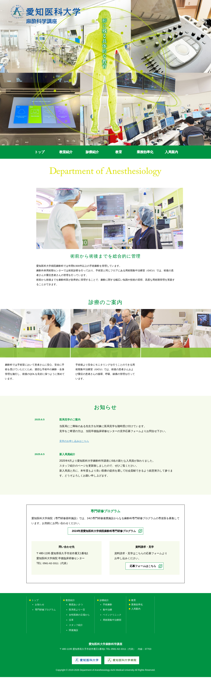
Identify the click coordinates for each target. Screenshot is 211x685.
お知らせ (39, 612)
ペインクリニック (112, 623)
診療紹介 (104, 608)
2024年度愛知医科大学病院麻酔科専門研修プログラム (104, 538)
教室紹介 (70, 608)
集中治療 (107, 617)
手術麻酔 (107, 612)
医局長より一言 (77, 617)
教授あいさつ (76, 612)
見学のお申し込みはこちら (75, 449)
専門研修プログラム (45, 617)
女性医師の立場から (79, 623)
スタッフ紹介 (76, 633)
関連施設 (73, 638)
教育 (133, 608)
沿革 (71, 628)
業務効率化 (140, 612)
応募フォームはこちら (143, 574)
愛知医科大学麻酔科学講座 (105, 652)
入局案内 (135, 617)
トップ (35, 608)
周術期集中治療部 (112, 628)
